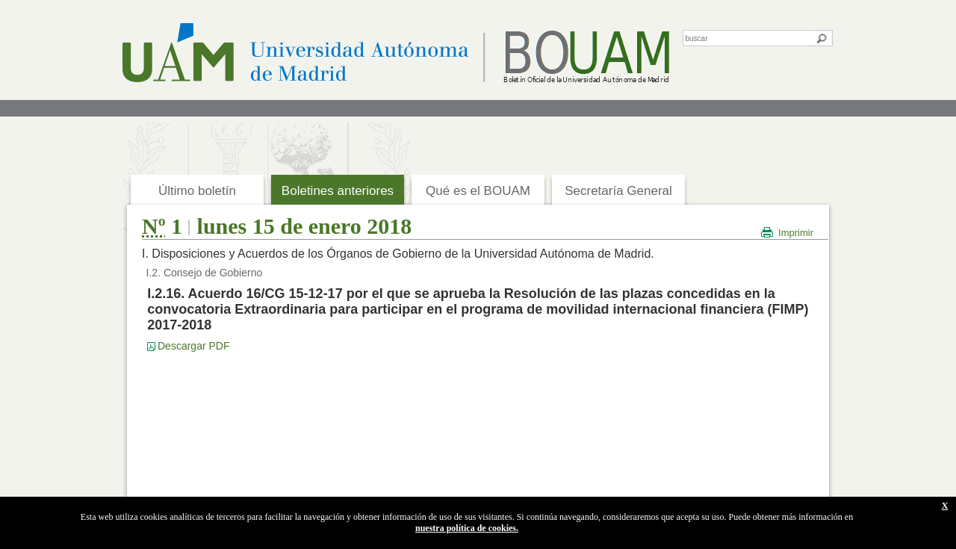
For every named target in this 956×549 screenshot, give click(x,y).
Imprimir (795, 232)
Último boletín (197, 191)
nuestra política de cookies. (466, 528)
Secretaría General (618, 191)
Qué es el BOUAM (478, 191)
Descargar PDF (193, 346)
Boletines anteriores (338, 191)
